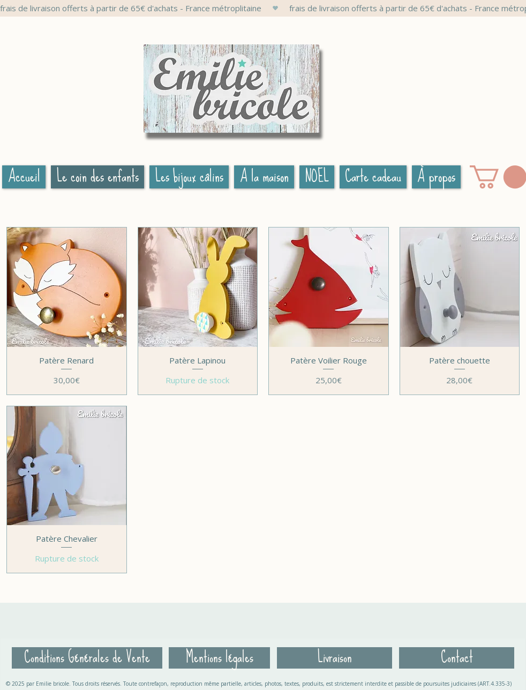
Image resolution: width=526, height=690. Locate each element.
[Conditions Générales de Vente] (87, 658)
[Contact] (456, 658)
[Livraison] (334, 658)
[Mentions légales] (219, 658)
